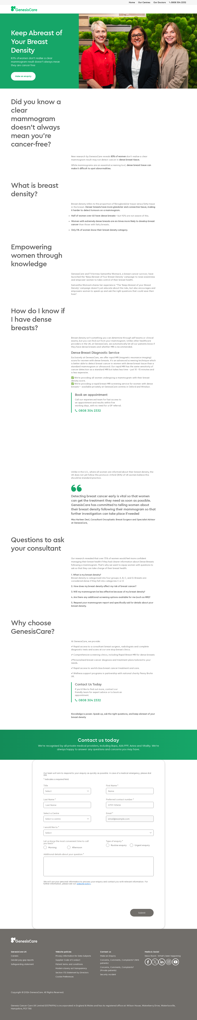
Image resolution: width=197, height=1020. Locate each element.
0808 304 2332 (178, 2)
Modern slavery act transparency (71, 968)
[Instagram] (168, 961)
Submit (141, 912)
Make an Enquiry (108, 956)
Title (46, 785)
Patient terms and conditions (69, 964)
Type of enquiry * (114, 841)
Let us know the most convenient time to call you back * (66, 842)
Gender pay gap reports (22, 960)
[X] (155, 961)
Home (132, 2)
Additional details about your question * (64, 854)
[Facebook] (148, 961)
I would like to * (51, 827)
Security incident (108, 974)
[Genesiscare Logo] (24, 8)
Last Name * (50, 799)
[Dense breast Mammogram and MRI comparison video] (113, 441)
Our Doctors (159, 2)
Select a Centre (51, 813)
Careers (14, 956)
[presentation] (64, 894)
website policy (84, 883)
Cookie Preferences (65, 976)
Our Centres (144, 2)
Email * (109, 813)
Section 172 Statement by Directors (72, 972)
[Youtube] (175, 961)
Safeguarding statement (22, 964)
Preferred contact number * (120, 799)
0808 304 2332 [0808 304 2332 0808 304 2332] (90, 410)
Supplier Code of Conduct (68, 960)
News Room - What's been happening (163, 956)
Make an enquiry (23, 76)
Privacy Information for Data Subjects (73, 956)
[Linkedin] (161, 961)
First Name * (112, 785)
